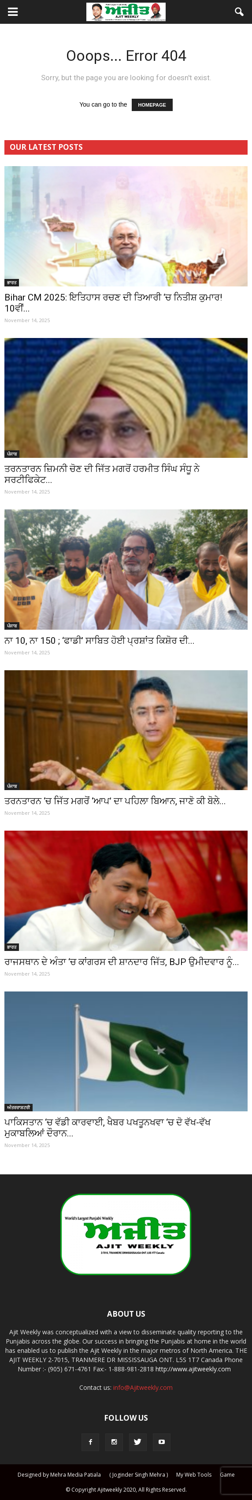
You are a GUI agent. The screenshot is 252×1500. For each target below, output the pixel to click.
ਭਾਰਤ (11, 282)
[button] (239, 12)
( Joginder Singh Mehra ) (138, 1474)
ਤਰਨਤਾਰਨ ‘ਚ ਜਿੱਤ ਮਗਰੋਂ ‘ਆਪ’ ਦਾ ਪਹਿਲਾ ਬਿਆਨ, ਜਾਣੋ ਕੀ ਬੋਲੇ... (115, 801)
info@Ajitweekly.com (143, 1387)
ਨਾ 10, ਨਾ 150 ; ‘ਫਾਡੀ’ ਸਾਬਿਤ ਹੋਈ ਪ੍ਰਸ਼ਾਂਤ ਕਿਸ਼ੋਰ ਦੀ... (99, 640)
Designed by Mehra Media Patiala (59, 1474)
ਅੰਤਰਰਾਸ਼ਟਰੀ (18, 1107)
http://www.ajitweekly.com (193, 1369)
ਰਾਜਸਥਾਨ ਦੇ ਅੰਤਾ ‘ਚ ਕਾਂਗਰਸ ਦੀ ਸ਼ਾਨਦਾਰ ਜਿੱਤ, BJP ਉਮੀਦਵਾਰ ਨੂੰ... (121, 962)
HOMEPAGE (152, 105)
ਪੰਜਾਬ (12, 454)
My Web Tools (193, 1474)
